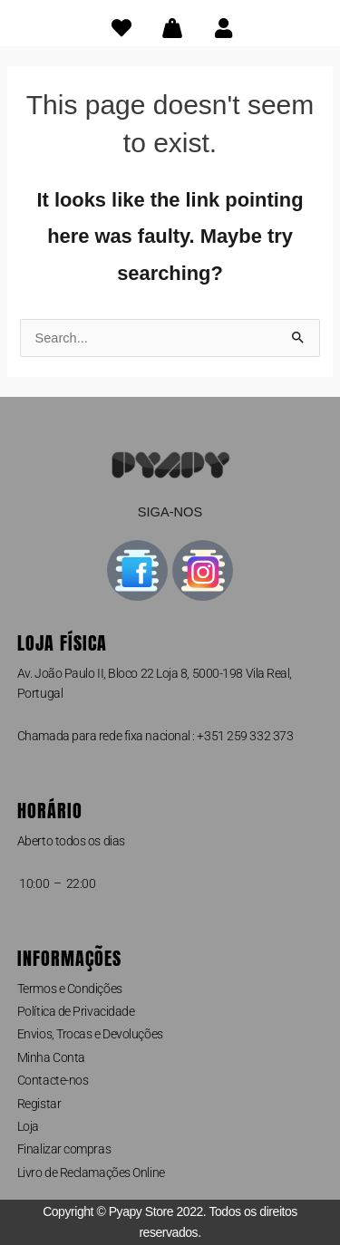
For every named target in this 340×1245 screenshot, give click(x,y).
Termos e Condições (69, 988)
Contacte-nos (53, 1080)
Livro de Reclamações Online (91, 1172)
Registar (39, 1103)
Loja (28, 1126)
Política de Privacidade (76, 1011)
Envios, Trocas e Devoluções (90, 1034)
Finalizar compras (64, 1149)
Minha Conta (51, 1057)
